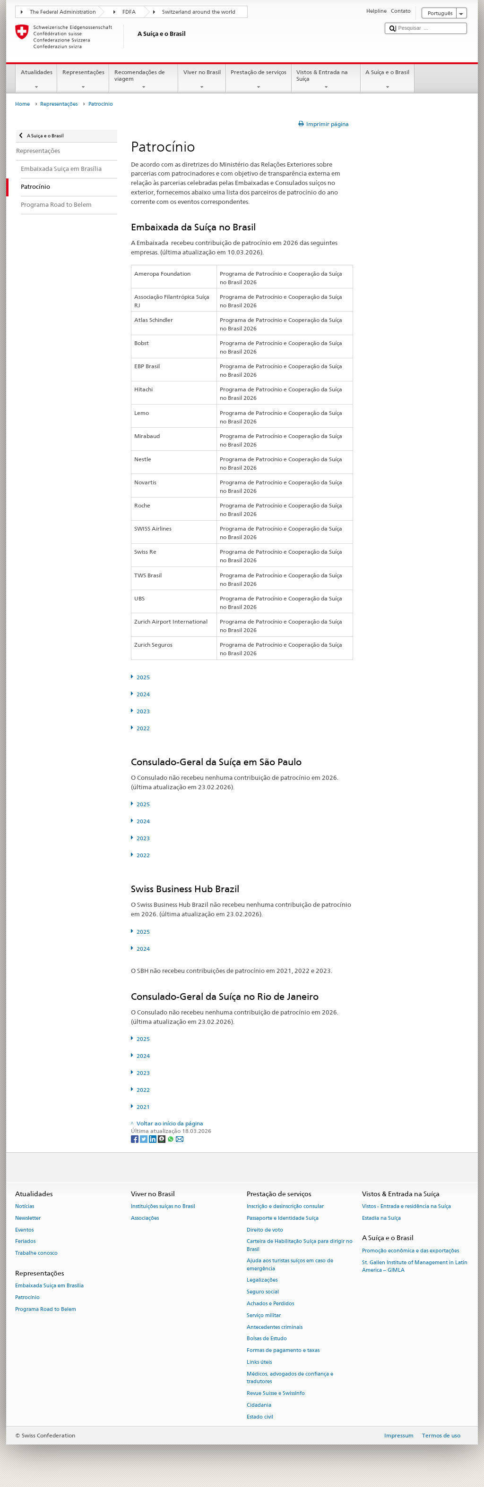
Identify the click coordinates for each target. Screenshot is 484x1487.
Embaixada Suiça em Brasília (49, 1286)
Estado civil (260, 1417)
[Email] (179, 1138)
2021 (143, 1106)
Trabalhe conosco (36, 1253)
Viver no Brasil (202, 79)
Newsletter (28, 1218)
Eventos (24, 1230)
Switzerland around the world (198, 12)
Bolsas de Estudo (267, 1339)
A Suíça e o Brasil (387, 79)
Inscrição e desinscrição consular (285, 1206)
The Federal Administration (63, 12)
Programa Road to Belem (45, 1309)
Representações (83, 79)
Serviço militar (264, 1315)
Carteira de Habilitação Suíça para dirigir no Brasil (300, 1245)
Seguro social (263, 1292)
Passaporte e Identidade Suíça (283, 1218)
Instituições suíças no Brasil (163, 1206)
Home (22, 104)
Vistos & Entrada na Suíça (326, 79)
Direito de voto (265, 1230)
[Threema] (162, 1138)
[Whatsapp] (171, 1138)
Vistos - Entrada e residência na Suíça (406, 1206)
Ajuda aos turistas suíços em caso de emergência (290, 1265)
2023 (143, 711)
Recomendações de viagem (144, 79)
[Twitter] (144, 1138)
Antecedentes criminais (274, 1327)
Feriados (25, 1242)
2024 (143, 694)
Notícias (24, 1206)
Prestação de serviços (258, 79)
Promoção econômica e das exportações (410, 1251)
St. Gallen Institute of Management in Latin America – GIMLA (414, 1266)
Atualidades (36, 79)
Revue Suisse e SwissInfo (276, 1393)
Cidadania (259, 1405)
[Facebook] (135, 1138)
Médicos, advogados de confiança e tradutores (290, 1378)
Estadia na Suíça (381, 1218)
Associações (145, 1218)
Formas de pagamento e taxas (283, 1351)
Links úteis (259, 1362)
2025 (143, 677)
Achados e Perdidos (270, 1304)
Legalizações (262, 1280)
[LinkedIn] (153, 1138)
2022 (143, 728)
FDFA (129, 12)
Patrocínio (27, 1297)
